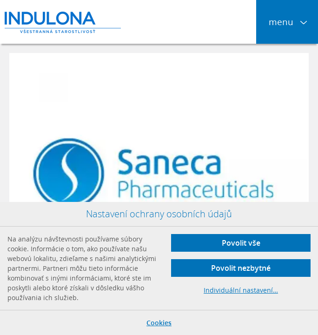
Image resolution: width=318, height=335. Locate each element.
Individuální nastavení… (241, 290)
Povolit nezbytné (241, 268)
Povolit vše (241, 243)
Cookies (159, 322)
